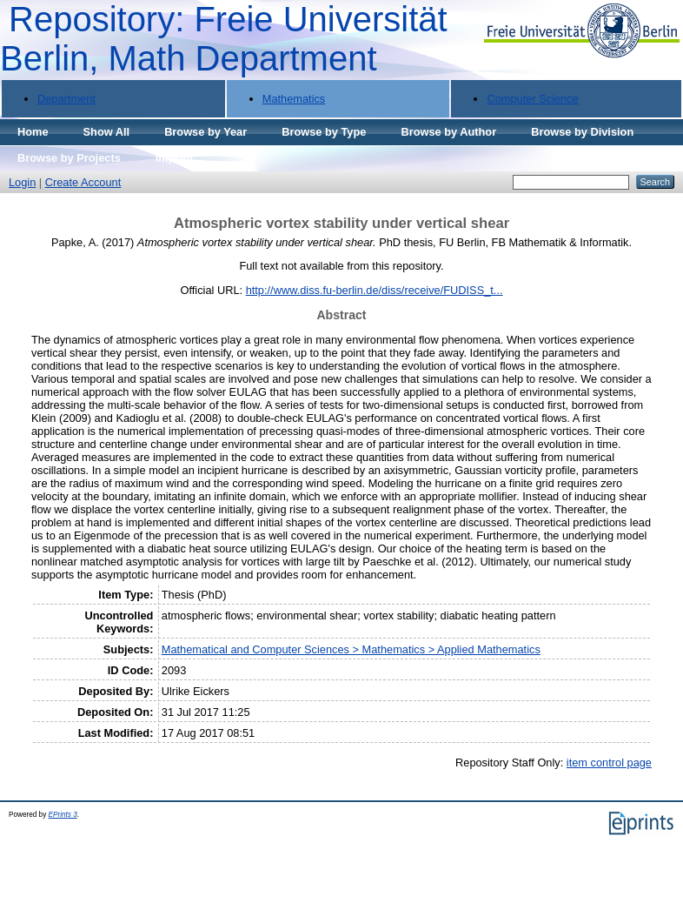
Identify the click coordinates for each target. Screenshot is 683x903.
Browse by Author (448, 131)
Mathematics (294, 98)
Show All (106, 131)
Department (66, 98)
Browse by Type (324, 131)
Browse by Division (582, 131)
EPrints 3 (63, 815)
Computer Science (532, 98)
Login (22, 182)
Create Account (83, 182)
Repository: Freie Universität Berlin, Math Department (224, 38)
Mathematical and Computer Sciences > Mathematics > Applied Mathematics (351, 649)
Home (33, 131)
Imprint (174, 157)
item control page (609, 762)
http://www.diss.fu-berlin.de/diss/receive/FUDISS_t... (374, 290)
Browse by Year (205, 131)
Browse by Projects (69, 157)
